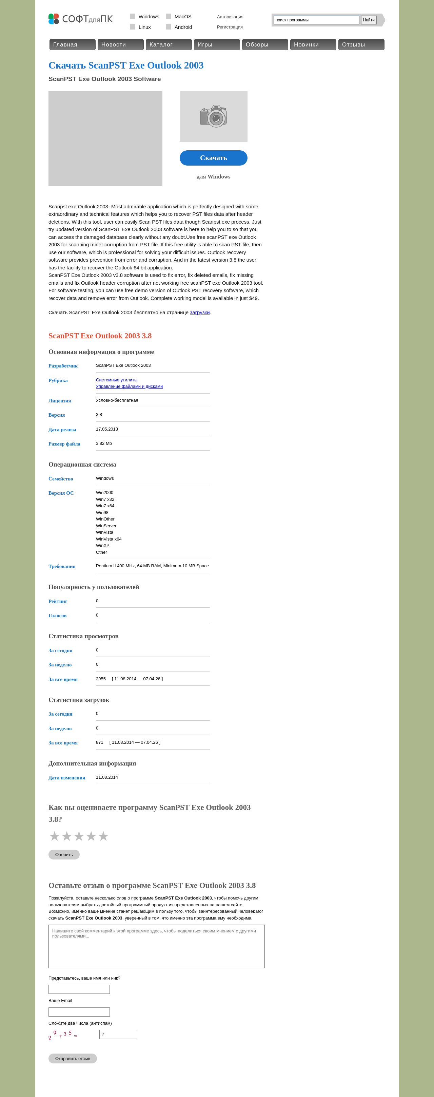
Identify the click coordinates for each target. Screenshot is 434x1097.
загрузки (200, 312)
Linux (145, 27)
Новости (113, 44)
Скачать (213, 158)
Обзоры (257, 44)
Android (183, 27)
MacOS (183, 16)
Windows (149, 16)
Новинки (306, 44)
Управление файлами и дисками (129, 386)
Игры (205, 44)
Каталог (161, 44)
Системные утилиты (116, 379)
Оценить (64, 854)
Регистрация (230, 27)
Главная (65, 44)
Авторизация (230, 16)
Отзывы (353, 44)
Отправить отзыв (72, 1058)
